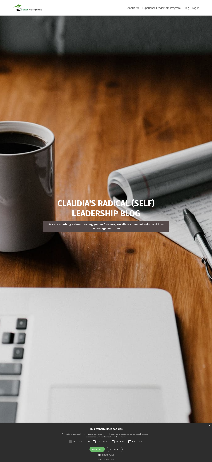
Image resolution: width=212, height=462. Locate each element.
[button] (106, 454)
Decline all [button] (114, 449)
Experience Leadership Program (159, 7)
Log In (195, 7)
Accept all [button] (97, 449)
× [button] (209, 426)
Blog (186, 7)
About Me (130, 7)
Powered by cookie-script (106, 460)
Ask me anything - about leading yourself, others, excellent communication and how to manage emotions (106, 222)
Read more (121, 437)
